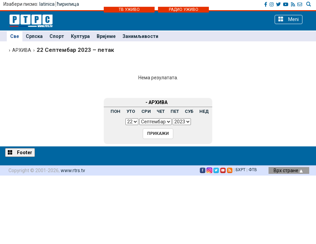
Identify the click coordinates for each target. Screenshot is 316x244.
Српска (34, 36)
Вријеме (106, 36)
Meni (288, 19)
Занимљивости (140, 36)
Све (14, 36)
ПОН (115, 111)
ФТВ (253, 169)
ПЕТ (175, 111)
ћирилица (68, 4)
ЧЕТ (161, 111)
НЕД (204, 111)
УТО (130, 111)
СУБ (189, 111)
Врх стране (288, 170)
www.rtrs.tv (73, 170)
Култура (80, 36)
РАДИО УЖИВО (183, 9)
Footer (20, 152)
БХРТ (240, 169)
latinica (47, 4)
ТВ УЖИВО (129, 9)
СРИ (146, 111)
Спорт (57, 36)
